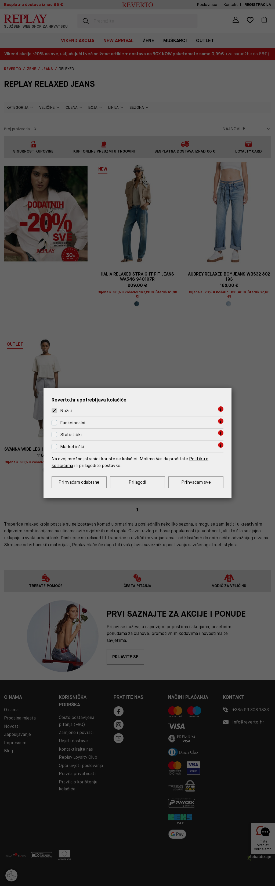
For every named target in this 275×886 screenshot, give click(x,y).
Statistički (71, 435)
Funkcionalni (72, 423)
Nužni (66, 411)
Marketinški (72, 447)
